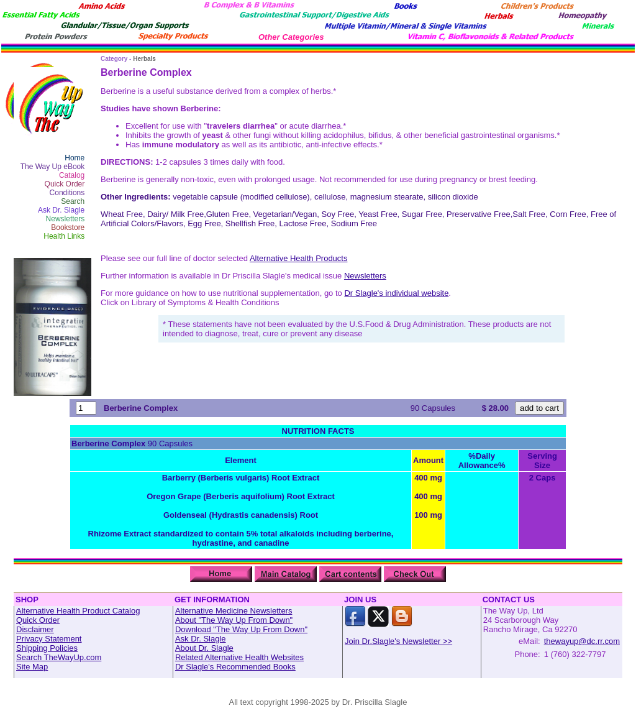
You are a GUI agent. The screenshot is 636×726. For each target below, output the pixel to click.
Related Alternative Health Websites (239, 657)
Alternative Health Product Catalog (78, 610)
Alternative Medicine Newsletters (234, 610)
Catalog (71, 175)
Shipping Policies (47, 648)
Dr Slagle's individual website (396, 293)
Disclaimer (35, 629)
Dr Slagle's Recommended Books (235, 666)
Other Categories (291, 37)
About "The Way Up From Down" (234, 620)
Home (74, 158)
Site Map (32, 666)
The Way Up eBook (52, 166)
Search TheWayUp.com (58, 657)
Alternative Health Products (299, 258)
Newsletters (65, 218)
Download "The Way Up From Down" (241, 629)
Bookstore (67, 227)
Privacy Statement (49, 638)
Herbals (144, 58)
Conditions (67, 192)
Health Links (63, 236)
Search (72, 201)
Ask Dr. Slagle (61, 210)
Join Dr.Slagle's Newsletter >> (398, 641)
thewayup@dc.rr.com (582, 641)
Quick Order (65, 184)
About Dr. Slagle (204, 648)
